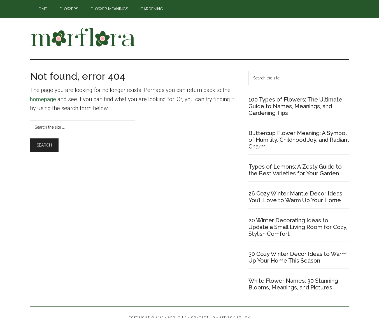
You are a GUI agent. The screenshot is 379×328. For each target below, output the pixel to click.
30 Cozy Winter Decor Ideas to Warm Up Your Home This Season (297, 257)
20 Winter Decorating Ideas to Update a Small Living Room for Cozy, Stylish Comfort (297, 227)
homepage (43, 99)
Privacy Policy (235, 317)
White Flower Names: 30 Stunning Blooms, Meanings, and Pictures (293, 284)
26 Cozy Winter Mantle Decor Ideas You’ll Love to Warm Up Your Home (295, 197)
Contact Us (203, 317)
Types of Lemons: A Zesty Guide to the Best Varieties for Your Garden (295, 170)
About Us (177, 317)
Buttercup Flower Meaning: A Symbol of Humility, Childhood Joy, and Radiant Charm (298, 140)
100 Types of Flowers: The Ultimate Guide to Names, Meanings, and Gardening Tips (295, 106)
